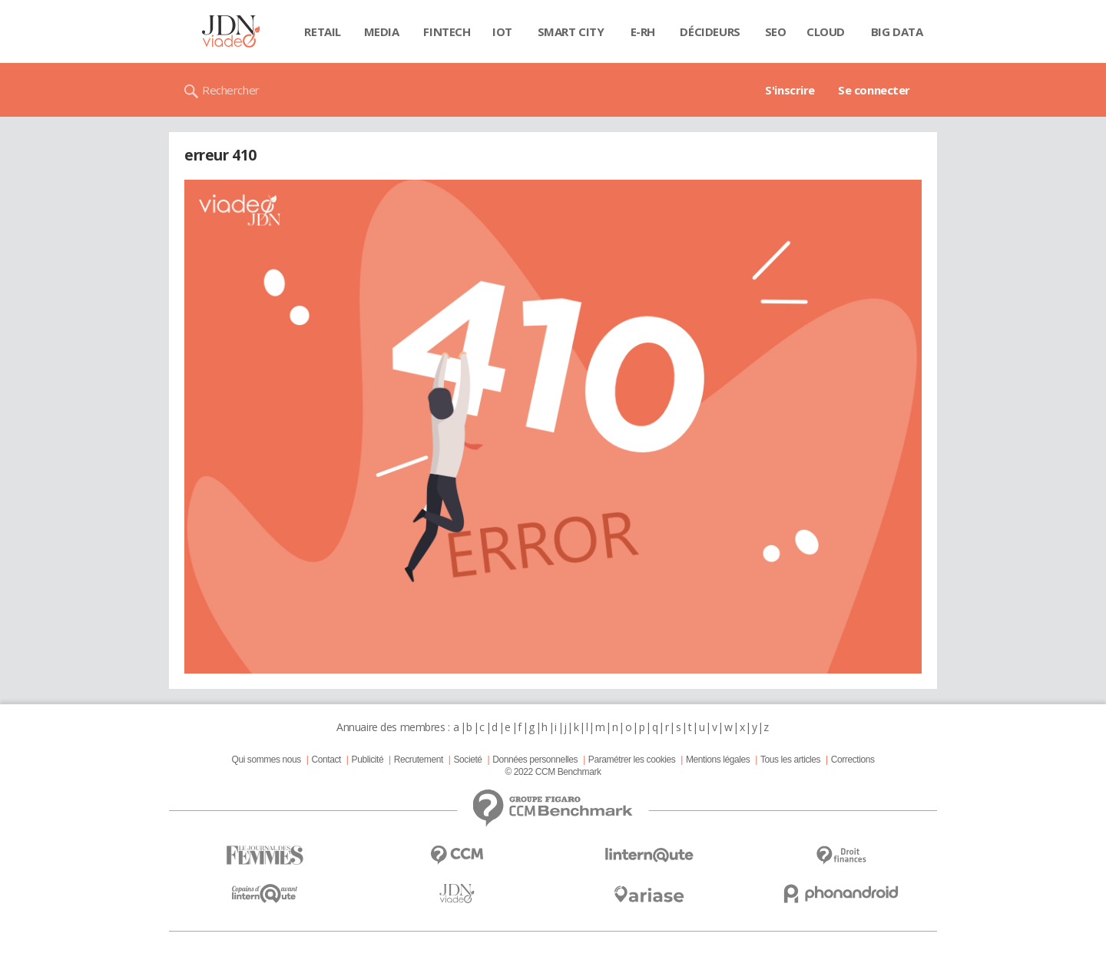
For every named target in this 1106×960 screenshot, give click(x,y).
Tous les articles (790, 759)
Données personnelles (535, 759)
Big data (897, 31)
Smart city (571, 31)
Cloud (825, 31)
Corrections (853, 759)
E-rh (643, 31)
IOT (502, 31)
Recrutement (418, 759)
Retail (322, 31)
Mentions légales (718, 759)
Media (381, 31)
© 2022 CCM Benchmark (553, 771)
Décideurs (710, 31)
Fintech (446, 31)
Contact (326, 759)
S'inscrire (790, 90)
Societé (467, 759)
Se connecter (874, 90)
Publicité (368, 759)
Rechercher (231, 90)
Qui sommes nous (265, 759)
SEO (775, 31)
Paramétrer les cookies (631, 759)
